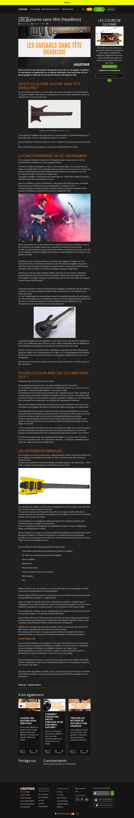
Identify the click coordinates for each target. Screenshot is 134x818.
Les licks (41, 803)
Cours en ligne (35, 9)
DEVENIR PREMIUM (99, 9)
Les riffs (41, 800)
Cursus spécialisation (27, 804)
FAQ (76, 791)
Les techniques (43, 797)
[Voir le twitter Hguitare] (77, 799)
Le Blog (59, 792)
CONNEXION (110, 9)
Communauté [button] (24, 17)
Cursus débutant (25, 798)
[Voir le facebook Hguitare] (82, 799)
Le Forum (60, 795)
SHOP (89, 9)
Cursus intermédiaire (27, 801)
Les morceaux (43, 794)
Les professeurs (62, 801)
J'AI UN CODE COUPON (103, 805)
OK (109, 80)
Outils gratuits (43, 806)
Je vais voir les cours (109, 66)
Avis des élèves (62, 798)
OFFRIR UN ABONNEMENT (103, 800)
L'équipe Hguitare (63, 804)
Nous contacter (80, 788)
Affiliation (60, 807)
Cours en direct (25, 795)
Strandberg (67, 131)
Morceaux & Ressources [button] (51, 9)
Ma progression (67, 9)
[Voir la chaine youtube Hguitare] (86, 799)
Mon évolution (25, 807)
